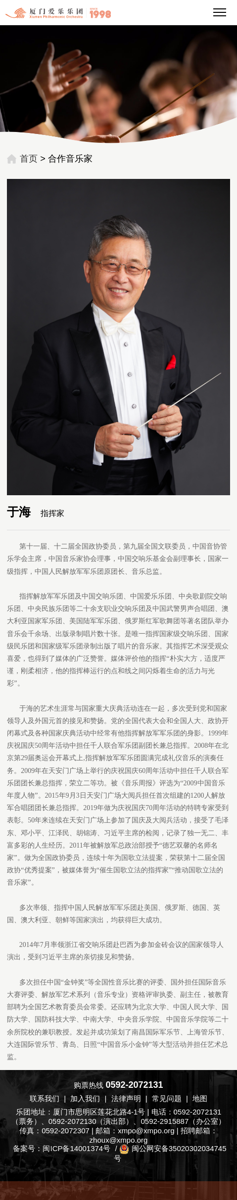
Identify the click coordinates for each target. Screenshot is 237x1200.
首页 (29, 159)
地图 (199, 1098)
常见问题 (167, 1098)
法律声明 (126, 1098)
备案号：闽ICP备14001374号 (61, 1148)
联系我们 (44, 1098)
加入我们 (85, 1098)
